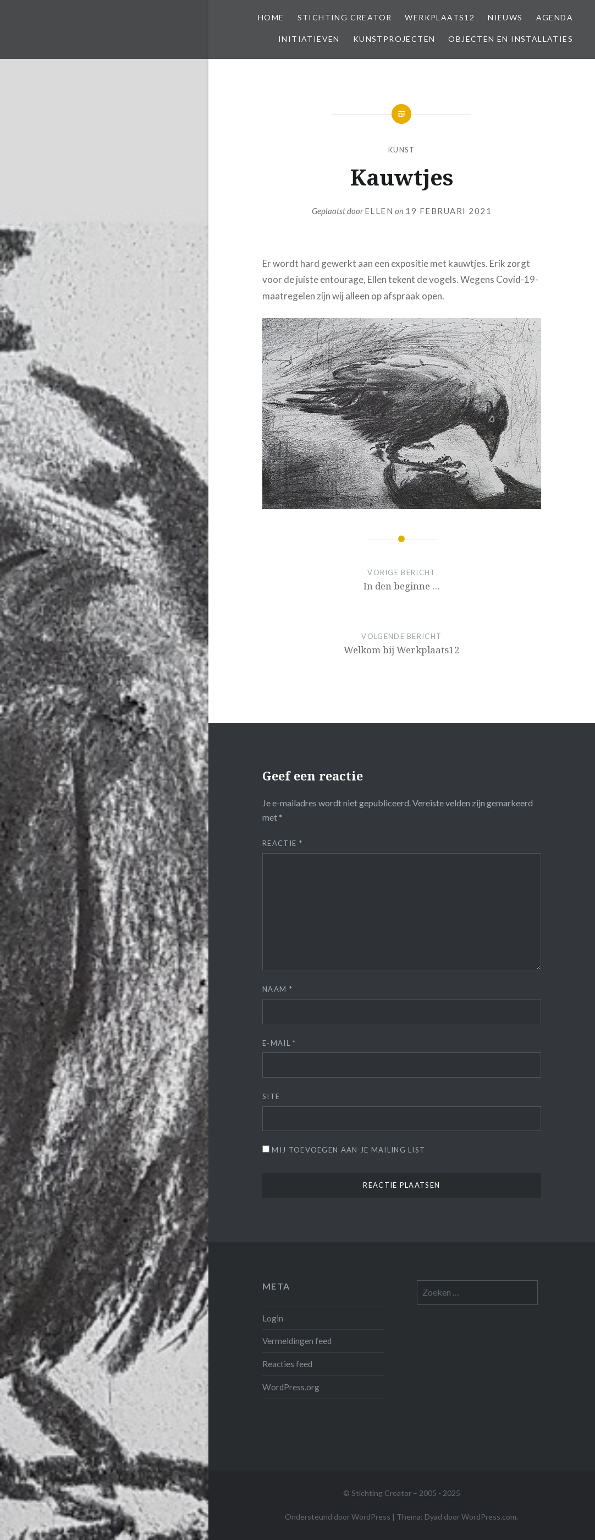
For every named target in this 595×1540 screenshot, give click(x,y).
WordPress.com (488, 1516)
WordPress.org (290, 1387)
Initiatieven (309, 38)
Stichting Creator (345, 17)
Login (272, 1318)
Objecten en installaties (510, 38)
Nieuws (505, 17)
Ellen (379, 211)
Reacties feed (287, 1364)
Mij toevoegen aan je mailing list (343, 1149)
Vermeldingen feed (297, 1341)
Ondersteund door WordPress (337, 1516)
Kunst (401, 149)
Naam (277, 989)
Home (271, 17)
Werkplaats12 (440, 17)
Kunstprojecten (394, 38)
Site (271, 1096)
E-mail (279, 1043)
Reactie (282, 843)
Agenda (554, 17)
